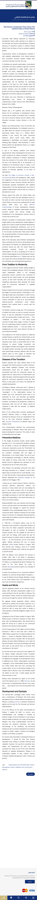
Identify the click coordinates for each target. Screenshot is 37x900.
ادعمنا (30, 881)
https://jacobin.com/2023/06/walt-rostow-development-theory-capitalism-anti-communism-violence (18, 767)
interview (27, 681)
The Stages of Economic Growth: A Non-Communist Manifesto (18, 176)
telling (11, 544)
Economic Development (13, 421)
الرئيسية (32, 19)
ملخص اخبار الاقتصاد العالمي (20, 19)
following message (24, 477)
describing (11, 566)
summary (17, 701)
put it (19, 256)
